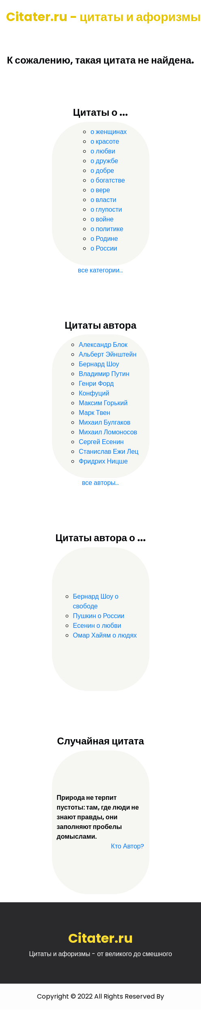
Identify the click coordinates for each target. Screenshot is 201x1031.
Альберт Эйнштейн (107, 354)
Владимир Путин (104, 373)
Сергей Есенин (101, 441)
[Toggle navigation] (17, 36)
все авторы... (100, 482)
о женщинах (109, 131)
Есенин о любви (97, 625)
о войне (102, 219)
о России (104, 248)
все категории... (100, 270)
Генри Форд (96, 383)
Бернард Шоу (99, 364)
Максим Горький (103, 403)
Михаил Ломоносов (108, 432)
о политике (107, 229)
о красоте (105, 141)
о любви (103, 151)
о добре (102, 170)
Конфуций (94, 393)
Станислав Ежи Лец (108, 451)
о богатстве (108, 180)
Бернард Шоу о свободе (96, 601)
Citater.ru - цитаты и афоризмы (103, 17)
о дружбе (104, 161)
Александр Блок (103, 344)
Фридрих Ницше (103, 461)
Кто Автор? (127, 846)
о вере (100, 190)
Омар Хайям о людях (105, 635)
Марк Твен (94, 412)
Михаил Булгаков (104, 422)
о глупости (106, 209)
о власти (104, 199)
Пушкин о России (99, 616)
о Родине (104, 238)
